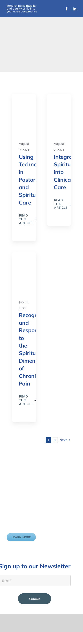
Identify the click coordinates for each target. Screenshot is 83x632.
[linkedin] (74, 8)
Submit (34, 599)
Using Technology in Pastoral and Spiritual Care (33, 179)
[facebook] (66, 8)
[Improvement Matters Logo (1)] (23, 57)
